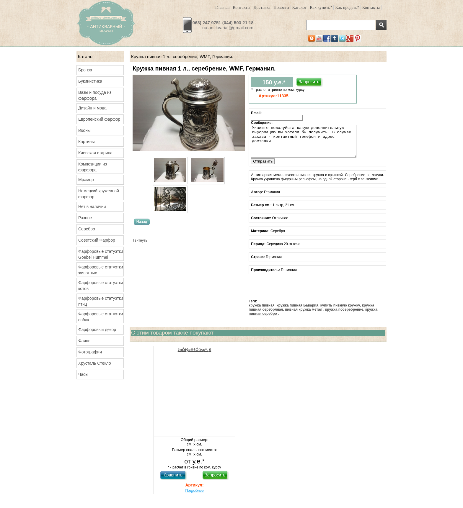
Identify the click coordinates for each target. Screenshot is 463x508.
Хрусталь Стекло (94, 363)
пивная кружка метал (304, 316)
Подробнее (194, 497)
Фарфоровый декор (97, 329)
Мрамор (86, 179)
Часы (83, 374)
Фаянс (84, 340)
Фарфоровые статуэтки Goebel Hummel (100, 254)
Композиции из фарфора (92, 167)
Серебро (86, 229)
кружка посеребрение (344, 316)
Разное (85, 217)
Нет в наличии (92, 206)
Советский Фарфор (96, 240)
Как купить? (321, 7)
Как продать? (347, 7)
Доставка (262, 7)
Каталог (299, 7)
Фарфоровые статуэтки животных (100, 270)
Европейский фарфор (99, 119)
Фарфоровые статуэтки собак (100, 317)
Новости (281, 7)
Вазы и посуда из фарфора (94, 95)
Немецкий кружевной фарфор (98, 194)
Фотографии (90, 352)
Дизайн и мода (92, 108)
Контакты (241, 7)
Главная (222, 7)
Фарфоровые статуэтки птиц (100, 301)
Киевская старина (95, 152)
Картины (86, 141)
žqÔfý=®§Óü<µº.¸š (194, 356)
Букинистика (90, 81)
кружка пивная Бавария (297, 311)
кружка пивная (261, 311)
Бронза (85, 70)
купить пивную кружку (340, 311)
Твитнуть (140, 240)
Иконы (84, 130)
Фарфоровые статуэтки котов (100, 285)
